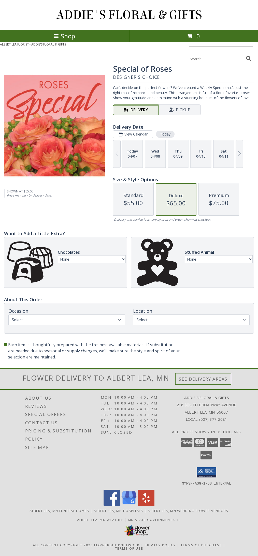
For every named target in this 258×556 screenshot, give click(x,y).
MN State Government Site (154, 519)
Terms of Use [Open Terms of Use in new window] (129, 548)
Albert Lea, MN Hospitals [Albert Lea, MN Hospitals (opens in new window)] (118, 510)
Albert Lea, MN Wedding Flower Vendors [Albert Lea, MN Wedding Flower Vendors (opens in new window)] (188, 510)
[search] (249, 58)
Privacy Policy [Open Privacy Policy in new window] (160, 545)
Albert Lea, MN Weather (100, 519)
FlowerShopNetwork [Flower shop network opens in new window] (117, 545)
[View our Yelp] (146, 504)
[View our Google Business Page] (129, 504)
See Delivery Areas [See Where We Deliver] (203, 379)
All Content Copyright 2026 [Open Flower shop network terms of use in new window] (63, 545)
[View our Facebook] (112, 504)
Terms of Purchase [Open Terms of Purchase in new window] (201, 545)
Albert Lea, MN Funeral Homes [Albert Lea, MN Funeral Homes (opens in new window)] (59, 510)
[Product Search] (216, 58)
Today (165, 134)
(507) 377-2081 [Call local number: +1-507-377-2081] (213, 419)
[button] (206, 472)
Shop (64, 36)
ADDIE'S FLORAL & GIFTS (129, 15)
